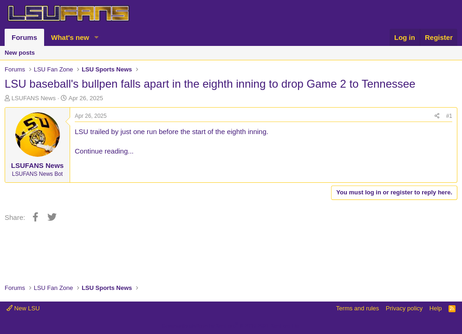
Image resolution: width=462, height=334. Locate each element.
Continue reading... (104, 151)
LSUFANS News (34, 98)
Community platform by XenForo (231, 325)
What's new (70, 37)
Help (435, 308)
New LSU (23, 308)
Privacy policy (404, 308)
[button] (96, 37)
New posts (20, 52)
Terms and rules (357, 308)
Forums (24, 37)
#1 (449, 116)
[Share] (437, 116)
